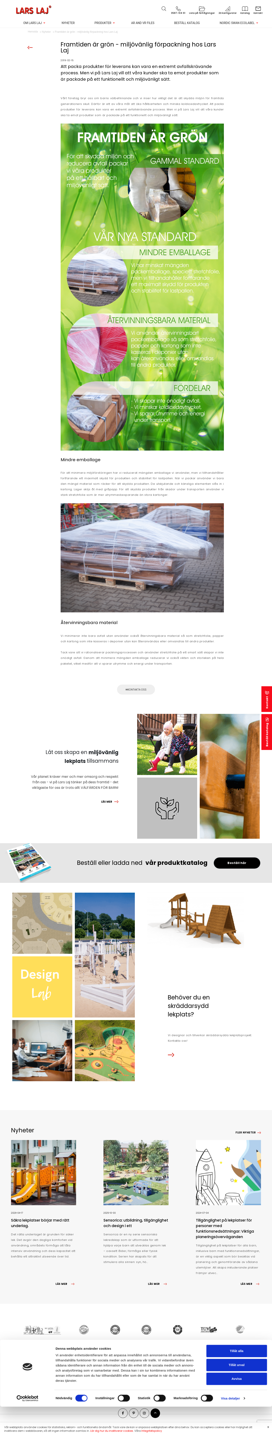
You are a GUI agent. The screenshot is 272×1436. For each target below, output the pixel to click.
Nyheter (68, 23)
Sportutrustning (96, 1372)
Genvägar (24, 1353)
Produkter (103, 23)
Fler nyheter (246, 1132)
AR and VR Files (142, 23)
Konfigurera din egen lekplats (43, 1389)
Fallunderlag (94, 1377)
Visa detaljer (230, 756)
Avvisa (237, 736)
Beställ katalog (187, 23)
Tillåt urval (237, 722)
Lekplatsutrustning (98, 1361)
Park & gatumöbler (99, 1366)
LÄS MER (106, 801)
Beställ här (236, 863)
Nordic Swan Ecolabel (237, 23)
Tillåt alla (236, 708)
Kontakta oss (137, 689)
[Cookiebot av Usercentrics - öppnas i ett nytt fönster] (27, 756)
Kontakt (28, 1372)
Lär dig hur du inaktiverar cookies (111, 1431)
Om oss (28, 1361)
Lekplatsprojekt (33, 1366)
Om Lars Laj (32, 23)
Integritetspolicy (151, 1431)
